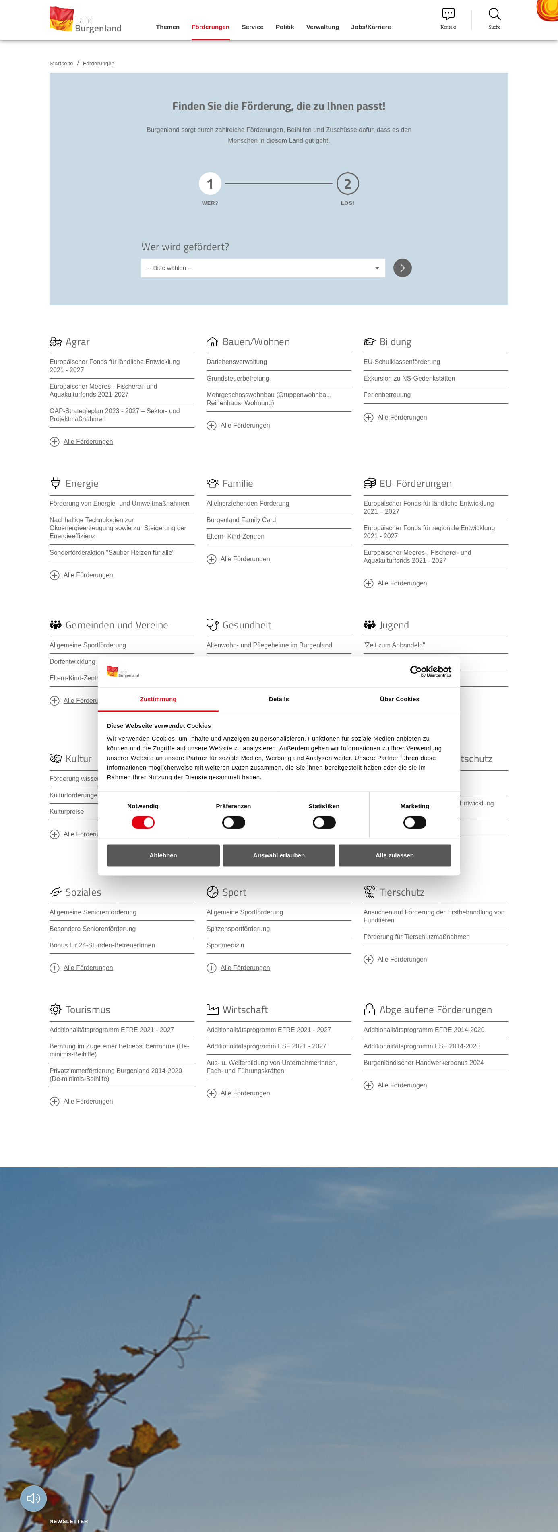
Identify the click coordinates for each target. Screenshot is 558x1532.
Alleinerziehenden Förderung (248, 503)
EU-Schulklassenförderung (402, 361)
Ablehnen (163, 855)
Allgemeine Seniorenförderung (93, 912)
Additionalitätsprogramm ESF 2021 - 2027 (267, 1046)
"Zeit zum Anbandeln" (394, 645)
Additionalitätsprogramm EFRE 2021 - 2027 (112, 1029)
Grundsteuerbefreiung (238, 378)
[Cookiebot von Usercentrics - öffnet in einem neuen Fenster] (416, 672)
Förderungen (99, 63)
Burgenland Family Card (241, 520)
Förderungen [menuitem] (210, 26)
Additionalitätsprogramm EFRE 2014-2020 (424, 1029)
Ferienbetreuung (387, 394)
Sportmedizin (225, 945)
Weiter (402, 268)
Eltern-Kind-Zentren (78, 678)
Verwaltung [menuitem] (322, 26)
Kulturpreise (67, 811)
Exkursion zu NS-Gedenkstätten (409, 378)
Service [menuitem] (252, 26)
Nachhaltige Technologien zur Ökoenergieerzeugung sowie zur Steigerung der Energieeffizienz (118, 528)
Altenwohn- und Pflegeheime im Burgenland (269, 645)
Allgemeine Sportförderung (88, 645)
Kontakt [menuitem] (448, 19)
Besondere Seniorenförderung (93, 928)
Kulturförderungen (75, 795)
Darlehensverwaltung (237, 361)
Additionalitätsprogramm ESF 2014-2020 (422, 1046)
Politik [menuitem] (285, 26)
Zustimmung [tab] (158, 699)
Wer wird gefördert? (185, 247)
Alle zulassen (395, 855)
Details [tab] (279, 699)
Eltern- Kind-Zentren (236, 536)
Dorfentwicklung (72, 661)
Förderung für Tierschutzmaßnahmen (417, 936)
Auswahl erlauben (279, 855)
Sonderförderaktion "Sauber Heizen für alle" (112, 552)
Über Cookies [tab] (400, 699)
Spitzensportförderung (238, 928)
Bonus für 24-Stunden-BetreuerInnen (102, 945)
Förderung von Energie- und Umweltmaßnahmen (120, 503)
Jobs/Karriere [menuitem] (371, 26)
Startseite (61, 63)
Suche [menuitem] (495, 19)
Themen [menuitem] (168, 26)
